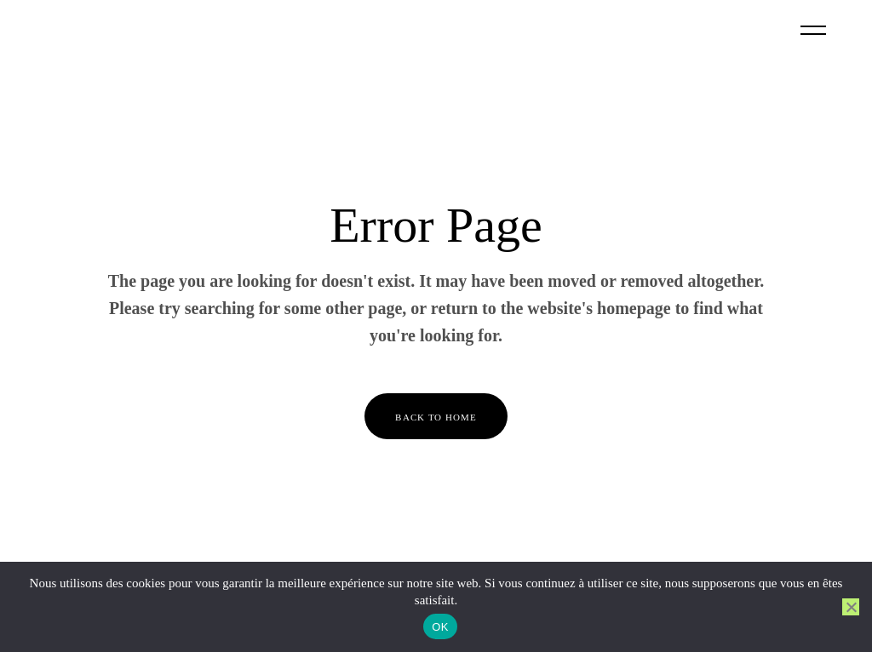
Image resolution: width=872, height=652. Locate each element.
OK (440, 627)
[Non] (850, 606)
